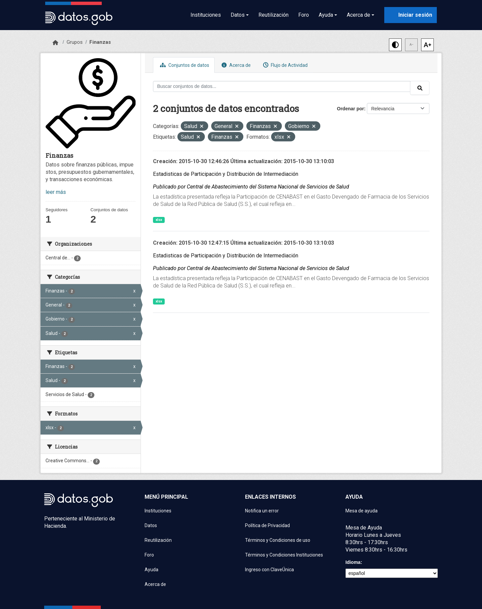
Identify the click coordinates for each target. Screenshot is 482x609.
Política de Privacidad (267, 525)
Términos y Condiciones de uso (277, 540)
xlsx (159, 220)
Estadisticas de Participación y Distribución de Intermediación (225, 174)
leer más (56, 192)
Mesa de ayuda (361, 510)
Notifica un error (262, 510)
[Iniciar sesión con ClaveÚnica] (410, 15)
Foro (303, 15)
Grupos (75, 42)
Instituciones (205, 15)
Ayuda (151, 569)
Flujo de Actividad (284, 65)
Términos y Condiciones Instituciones (284, 555)
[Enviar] (419, 88)
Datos (151, 525)
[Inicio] (55, 43)
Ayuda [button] (326, 15)
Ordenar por (350, 108)
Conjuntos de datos (183, 65)
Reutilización (273, 15)
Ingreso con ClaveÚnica (269, 569)
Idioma (352, 562)
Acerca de (235, 65)
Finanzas (100, 42)
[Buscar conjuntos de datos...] (282, 86)
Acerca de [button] (358, 15)
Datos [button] (238, 15)
